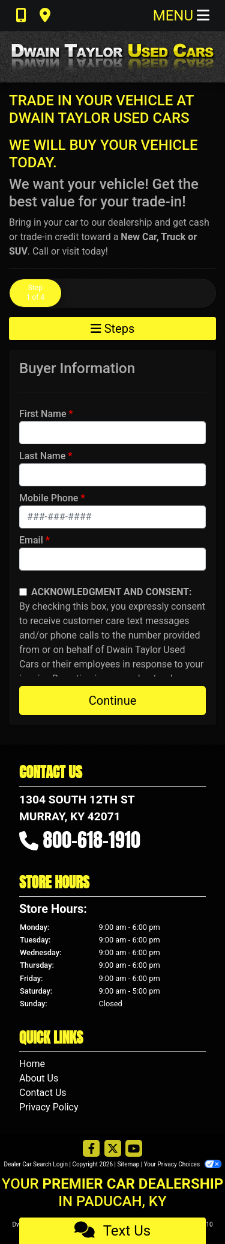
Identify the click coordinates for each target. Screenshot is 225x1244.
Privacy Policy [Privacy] (49, 1107)
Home (32, 1063)
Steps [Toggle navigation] (113, 328)
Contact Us (43, 1092)
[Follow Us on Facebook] (91, 1149)
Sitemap (128, 1164)
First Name (43, 413)
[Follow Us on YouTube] (133, 1149)
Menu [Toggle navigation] (181, 15)
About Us (38, 1078)
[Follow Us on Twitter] (112, 1149)
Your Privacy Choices (182, 1164)
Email (31, 540)
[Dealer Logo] (112, 57)
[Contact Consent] (23, 592)
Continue (113, 700)
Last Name (42, 456)
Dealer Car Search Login (36, 1164)
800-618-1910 (91, 840)
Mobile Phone (48, 498)
